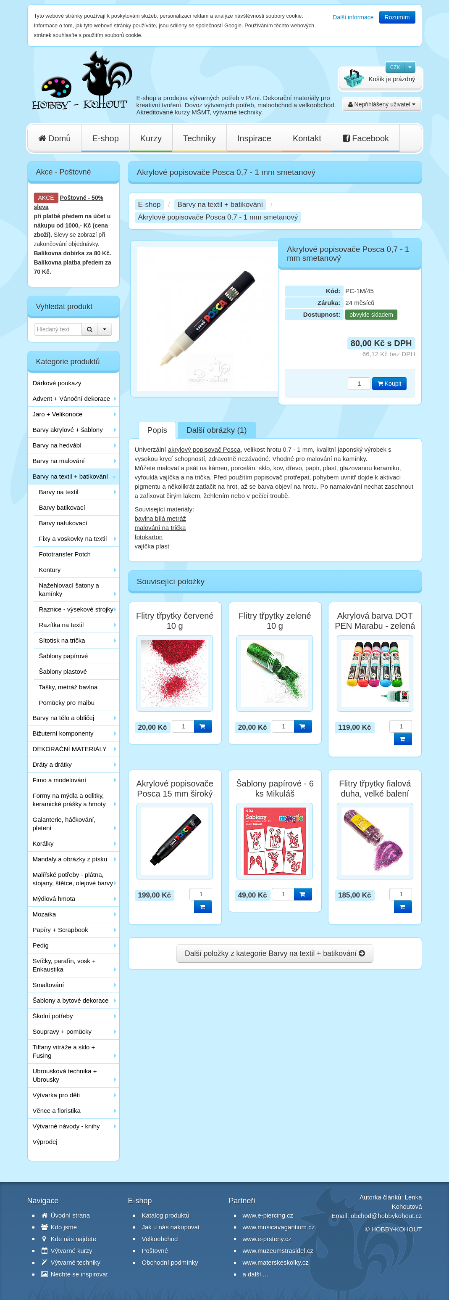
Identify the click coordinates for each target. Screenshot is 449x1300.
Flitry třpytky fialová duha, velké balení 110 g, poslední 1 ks (374, 793)
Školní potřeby (53, 1015)
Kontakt (307, 138)
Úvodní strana (65, 1215)
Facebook (366, 138)
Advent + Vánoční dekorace (71, 398)
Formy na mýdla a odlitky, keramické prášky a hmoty (69, 800)
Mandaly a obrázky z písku (70, 859)
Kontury (50, 569)
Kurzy (151, 138)
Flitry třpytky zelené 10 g (275, 620)
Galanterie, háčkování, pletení (64, 823)
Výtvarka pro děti (56, 1095)
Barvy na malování (59, 460)
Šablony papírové (63, 655)
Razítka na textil (61, 624)
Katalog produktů (165, 1215)
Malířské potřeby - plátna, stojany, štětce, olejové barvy (73, 879)
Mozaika (44, 914)
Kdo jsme (59, 1227)
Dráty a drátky (52, 764)
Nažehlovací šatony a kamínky (69, 589)
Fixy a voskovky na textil (73, 538)
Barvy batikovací (62, 507)
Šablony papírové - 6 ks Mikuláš (275, 788)
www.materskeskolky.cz (276, 1262)
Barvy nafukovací (63, 523)
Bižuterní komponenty (63, 733)
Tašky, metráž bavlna (68, 687)
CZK (395, 67)
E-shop (105, 138)
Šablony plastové (63, 671)
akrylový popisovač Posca (204, 449)
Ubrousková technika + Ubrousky (65, 1075)
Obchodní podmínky (170, 1262)
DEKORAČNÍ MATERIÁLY (70, 748)
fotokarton (149, 536)
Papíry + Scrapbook (60, 929)
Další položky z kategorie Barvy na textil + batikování (275, 953)
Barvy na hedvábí (57, 445)
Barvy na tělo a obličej (64, 717)
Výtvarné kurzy (66, 1250)
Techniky (199, 138)
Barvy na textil (59, 491)
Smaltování (48, 984)
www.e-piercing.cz (268, 1215)
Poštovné (73, 197)
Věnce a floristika (57, 1110)
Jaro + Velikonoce (58, 414)
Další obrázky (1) (216, 430)
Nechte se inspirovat (74, 1274)
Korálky (43, 843)
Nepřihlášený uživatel (381, 104)
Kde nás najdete (69, 1238)
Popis (157, 430)
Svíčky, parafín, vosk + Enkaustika (64, 965)
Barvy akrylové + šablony (68, 429)
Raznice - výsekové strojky (76, 609)
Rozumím (397, 17)
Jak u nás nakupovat (171, 1227)
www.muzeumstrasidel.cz (278, 1250)
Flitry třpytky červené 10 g (174, 620)
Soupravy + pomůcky (62, 1031)
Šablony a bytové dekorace (71, 1000)
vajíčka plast (152, 546)
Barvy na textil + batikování (70, 476)
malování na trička (160, 527)
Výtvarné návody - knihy (66, 1126)
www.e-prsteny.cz (267, 1238)
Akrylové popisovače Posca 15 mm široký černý (174, 793)
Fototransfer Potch (65, 554)
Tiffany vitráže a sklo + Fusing (64, 1051)
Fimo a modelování (60, 780)
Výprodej (45, 1141)
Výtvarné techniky (71, 1262)
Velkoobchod (160, 1238)
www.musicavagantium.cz (279, 1227)
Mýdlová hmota (54, 898)
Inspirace (254, 138)
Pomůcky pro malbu (67, 702)
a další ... (255, 1274)
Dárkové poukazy (57, 383)
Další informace (353, 17)
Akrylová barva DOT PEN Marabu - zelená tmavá (375, 626)
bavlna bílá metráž (160, 518)
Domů (54, 138)
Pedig (41, 945)
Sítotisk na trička (62, 640)
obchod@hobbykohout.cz (386, 1215)
